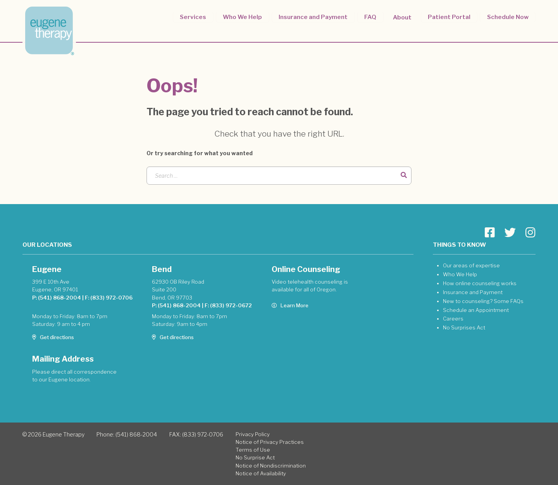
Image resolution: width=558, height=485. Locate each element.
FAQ (371, 17)
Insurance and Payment (314, 17)
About (402, 17)
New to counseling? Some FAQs (483, 301)
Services (195, 17)
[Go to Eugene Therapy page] (490, 232)
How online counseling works (480, 283)
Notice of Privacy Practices (270, 442)
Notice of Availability (261, 473)
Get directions (53, 337)
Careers (453, 318)
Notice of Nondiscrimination (271, 465)
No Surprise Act (255, 457)
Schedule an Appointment (476, 310)
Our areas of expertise (471, 265)
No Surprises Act (464, 327)
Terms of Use (253, 450)
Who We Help (244, 17)
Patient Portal (449, 17)
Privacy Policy (253, 434)
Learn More (290, 305)
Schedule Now (508, 17)
